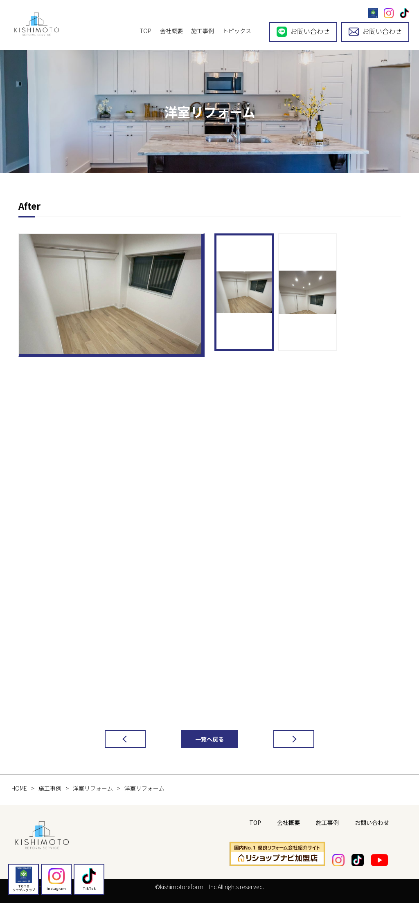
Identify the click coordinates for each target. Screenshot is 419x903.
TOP (145, 31)
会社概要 (171, 31)
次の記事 (285, 739)
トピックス (237, 31)
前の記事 (117, 739)
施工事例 (202, 31)
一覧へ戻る (209, 739)
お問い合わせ (303, 31)
